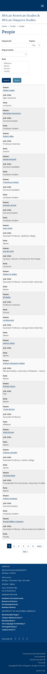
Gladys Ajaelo (9, 90)
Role (4, 59)
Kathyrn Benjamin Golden (14, 363)
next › (40, 546)
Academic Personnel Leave (12, 598)
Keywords (6, 41)
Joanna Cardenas (10, 498)
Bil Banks (7, 297)
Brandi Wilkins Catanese (13, 521)
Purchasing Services (10, 604)
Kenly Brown (8, 432)
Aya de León (8, 251)
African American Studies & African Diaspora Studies (21, 17)
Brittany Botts (9, 386)
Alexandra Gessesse (12, 113)
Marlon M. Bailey (10, 274)
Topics (32, 41)
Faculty (15, 71)
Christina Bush (9, 475)
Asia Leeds (7, 228)
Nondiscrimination (37, 660)
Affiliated (15, 63)
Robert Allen (8, 136)
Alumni (15, 66)
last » (26, 552)
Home (4, 26)
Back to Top (40, 671)
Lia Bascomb (8, 320)
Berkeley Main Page (10, 615)
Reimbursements (9, 607)
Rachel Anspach (9, 159)
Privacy (41, 663)
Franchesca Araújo (11, 182)
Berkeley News (8, 621)
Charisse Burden (10, 452)
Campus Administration (12, 618)
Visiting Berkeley (9, 627)
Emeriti (15, 68)
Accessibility (39, 657)
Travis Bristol (9, 409)
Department (8, 50)
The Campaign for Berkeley (13, 624)
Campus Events (9, 630)
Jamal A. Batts (9, 343)
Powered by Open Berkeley (34, 654)
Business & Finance (9, 601)
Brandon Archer (9, 205)
